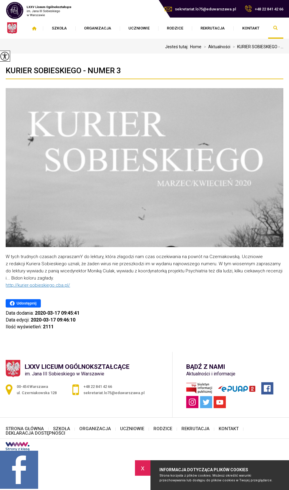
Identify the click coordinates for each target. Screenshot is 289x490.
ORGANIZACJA (97, 28)
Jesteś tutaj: (177, 47)
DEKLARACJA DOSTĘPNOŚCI (35, 433)
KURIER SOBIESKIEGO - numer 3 (63, 70)
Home (195, 47)
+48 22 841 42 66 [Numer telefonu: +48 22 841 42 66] (97, 386)
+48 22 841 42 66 (264, 8)
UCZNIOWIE (139, 28)
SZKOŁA (59, 28)
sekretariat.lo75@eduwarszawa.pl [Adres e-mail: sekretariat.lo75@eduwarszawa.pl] (113, 393)
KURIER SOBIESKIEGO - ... (256, 47)
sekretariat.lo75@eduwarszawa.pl (200, 9)
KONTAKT (251, 28)
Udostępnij (23, 303)
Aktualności (215, 47)
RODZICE (175, 28)
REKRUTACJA (213, 28)
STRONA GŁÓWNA (34, 28)
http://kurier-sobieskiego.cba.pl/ (38, 285)
